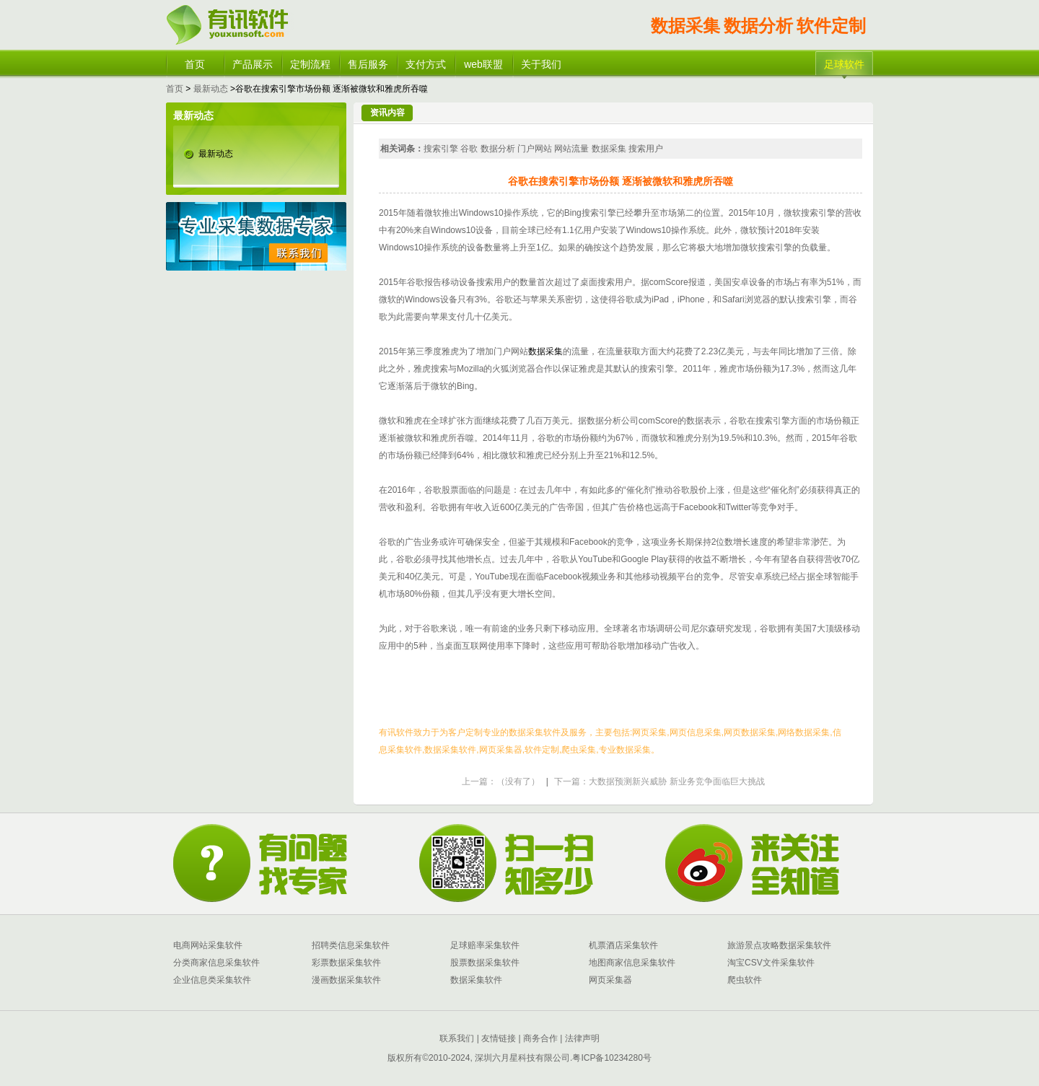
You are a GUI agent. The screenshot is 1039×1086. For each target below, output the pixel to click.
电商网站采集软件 (207, 945)
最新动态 (210, 89)
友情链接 (497, 1038)
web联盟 (483, 64)
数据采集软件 (476, 980)
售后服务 (368, 64)
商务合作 (539, 1038)
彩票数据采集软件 (346, 963)
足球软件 (844, 64)
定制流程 (310, 64)
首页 (195, 64)
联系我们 (456, 1038)
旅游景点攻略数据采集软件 (779, 945)
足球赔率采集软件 (485, 945)
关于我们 (541, 64)
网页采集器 (610, 980)
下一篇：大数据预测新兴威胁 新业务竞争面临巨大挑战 (659, 781)
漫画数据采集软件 (346, 980)
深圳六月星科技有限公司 (522, 1058)
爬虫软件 (744, 980)
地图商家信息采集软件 (632, 963)
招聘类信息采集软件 (351, 945)
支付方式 (425, 64)
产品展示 (252, 64)
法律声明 (582, 1038)
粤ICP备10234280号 (611, 1058)
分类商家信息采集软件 (216, 963)
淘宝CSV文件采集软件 (771, 963)
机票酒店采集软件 (623, 945)
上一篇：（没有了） (501, 781)
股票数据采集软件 (485, 963)
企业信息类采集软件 (212, 980)
